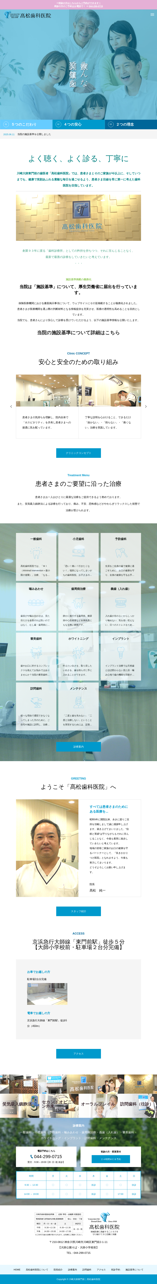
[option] (78, 69)
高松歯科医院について (37, 1269)
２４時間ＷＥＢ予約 (111, 1159)
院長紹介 (58, 1269)
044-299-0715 (96, 6)
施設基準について (134, 1269)
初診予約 (115, 1269)
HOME (17, 1269)
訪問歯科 (86, 1269)
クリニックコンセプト (78, 453)
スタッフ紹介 (78, 911)
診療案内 (78, 746)
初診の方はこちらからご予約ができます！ (79, 3)
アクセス (78, 1053)
